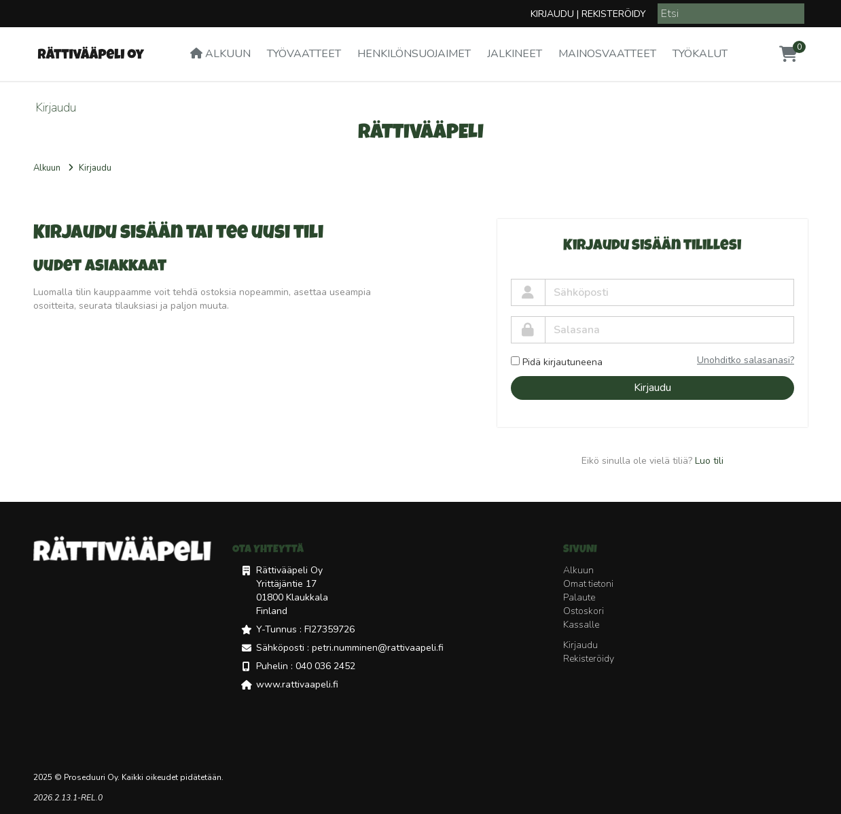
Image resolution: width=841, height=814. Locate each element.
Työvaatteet (304, 53)
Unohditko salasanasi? (745, 360)
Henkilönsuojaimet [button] (414, 53)
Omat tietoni (588, 583)
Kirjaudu (552, 13)
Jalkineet (514, 53)
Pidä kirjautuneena (557, 362)
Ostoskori (583, 611)
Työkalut (700, 53)
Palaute (579, 597)
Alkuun (220, 53)
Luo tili (709, 460)
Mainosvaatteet (607, 53)
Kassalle (581, 624)
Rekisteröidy (613, 13)
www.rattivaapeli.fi (297, 684)
